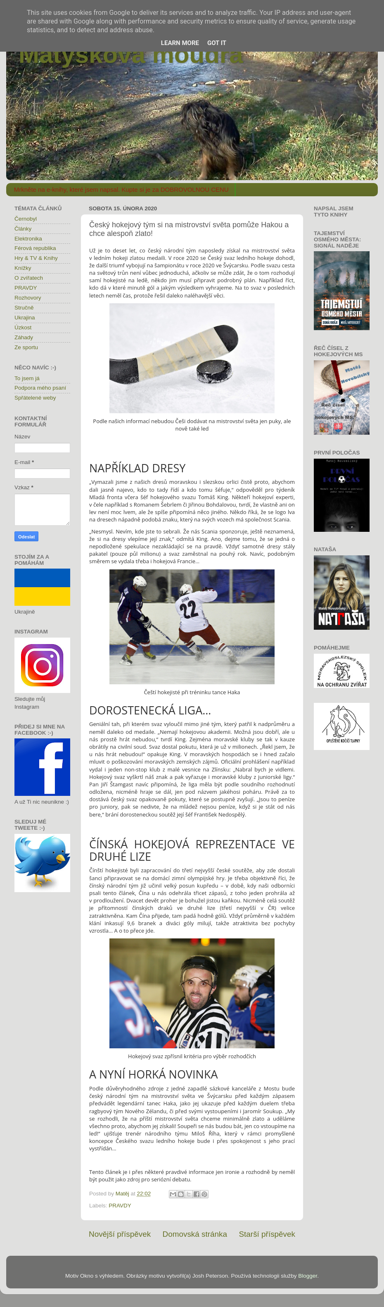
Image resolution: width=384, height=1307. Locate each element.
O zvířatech (28, 278)
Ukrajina (24, 317)
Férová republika (35, 248)
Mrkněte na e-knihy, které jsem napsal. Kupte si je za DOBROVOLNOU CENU (121, 189)
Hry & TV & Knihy (36, 258)
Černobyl (25, 219)
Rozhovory (27, 298)
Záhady (23, 337)
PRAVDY (120, 1205)
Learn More (180, 43)
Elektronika (28, 239)
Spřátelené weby (35, 398)
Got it (216, 43)
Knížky (22, 268)
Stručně (24, 308)
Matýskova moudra (131, 54)
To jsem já (27, 378)
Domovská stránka (195, 1234)
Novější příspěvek (120, 1234)
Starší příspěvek (267, 1234)
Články (22, 229)
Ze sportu (26, 347)
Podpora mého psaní (40, 388)
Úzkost (22, 327)
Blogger (307, 1276)
